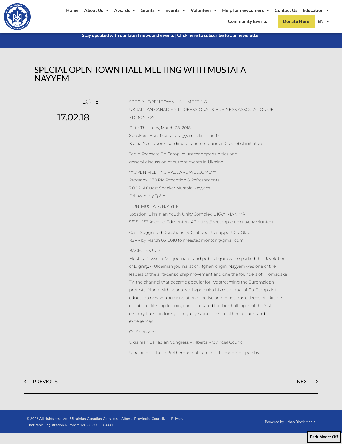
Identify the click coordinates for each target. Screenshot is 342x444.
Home (72, 10)
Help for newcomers (245, 10)
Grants (150, 10)
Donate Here (296, 21)
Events (175, 10)
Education (316, 10)
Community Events (247, 21)
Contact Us (286, 10)
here (193, 46)
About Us (96, 10)
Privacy (177, 429)
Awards (124, 10)
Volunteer (203, 10)
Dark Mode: (324, 437)
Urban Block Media (300, 432)
